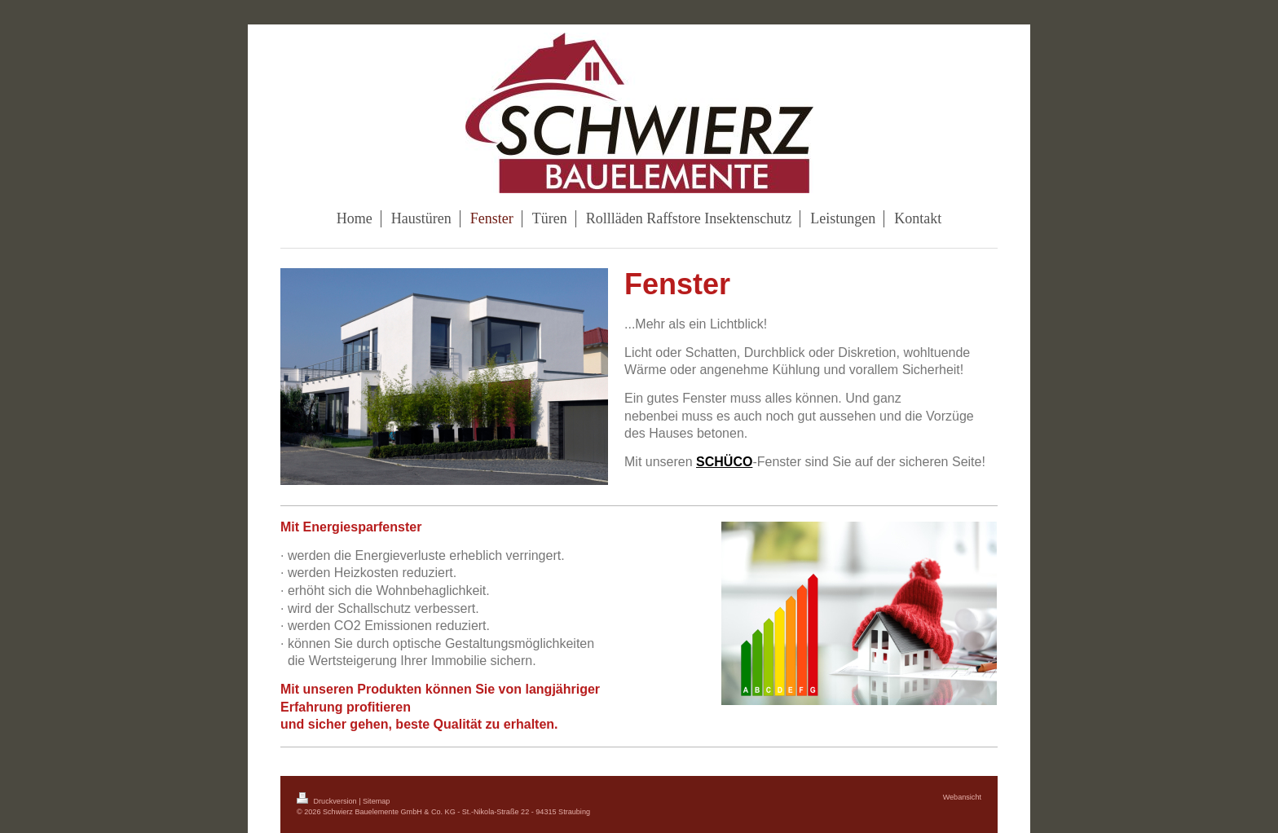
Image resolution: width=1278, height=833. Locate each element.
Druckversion (328, 801)
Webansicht (962, 797)
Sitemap (376, 801)
